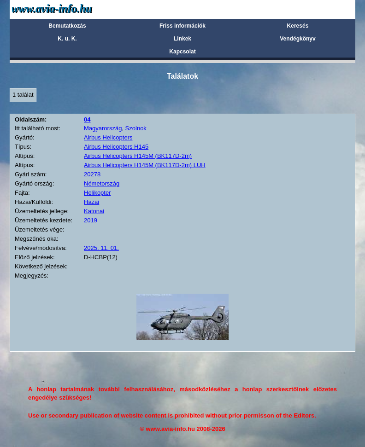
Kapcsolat (182, 51)
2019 (90, 220)
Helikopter (97, 192)
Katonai (94, 211)
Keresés (298, 26)
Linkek (182, 38)
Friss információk (182, 26)
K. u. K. (67, 38)
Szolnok (136, 128)
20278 (92, 174)
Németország (101, 183)
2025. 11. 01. (101, 247)
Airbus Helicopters (108, 137)
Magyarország (103, 128)
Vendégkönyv (297, 38)
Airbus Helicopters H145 (116, 146)
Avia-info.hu (68, 9)
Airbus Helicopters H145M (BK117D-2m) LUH (145, 165)
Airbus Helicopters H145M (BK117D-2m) (138, 155)
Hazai (91, 201)
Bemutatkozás (67, 26)
